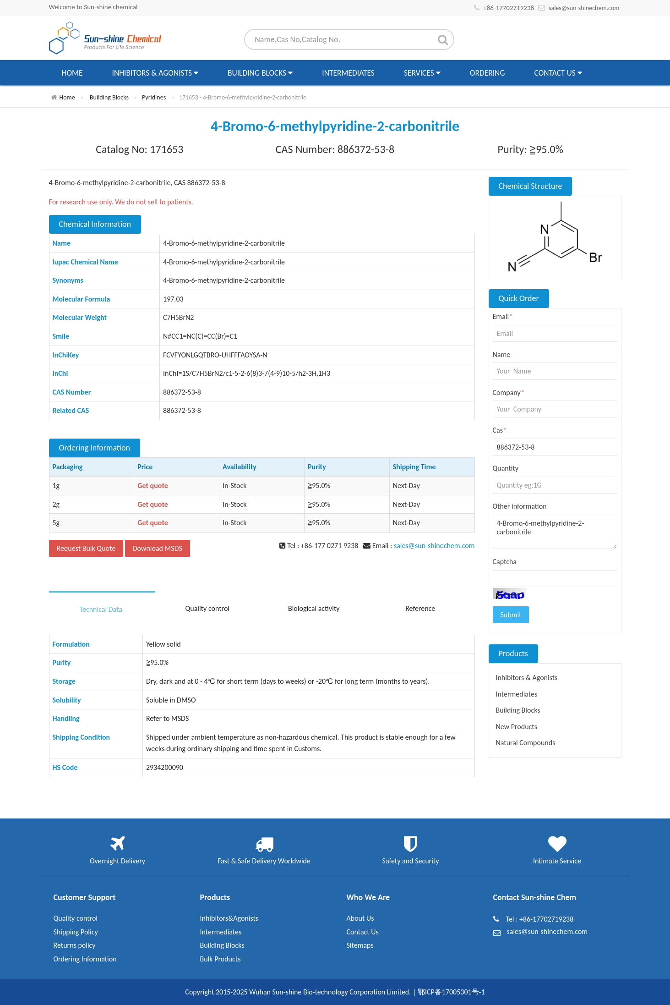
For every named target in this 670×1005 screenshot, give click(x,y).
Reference (420, 608)
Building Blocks (260, 72)
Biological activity (314, 608)
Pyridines (154, 97)
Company (508, 392)
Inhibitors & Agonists (155, 72)
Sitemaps (360, 945)
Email (503, 316)
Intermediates (348, 73)
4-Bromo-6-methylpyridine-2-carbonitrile (555, 532)
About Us (360, 918)
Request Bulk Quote (86, 548)
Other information (520, 506)
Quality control (207, 608)
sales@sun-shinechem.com (584, 8)
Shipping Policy (76, 932)
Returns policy (75, 945)
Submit (511, 614)
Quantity (506, 468)
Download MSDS (157, 548)
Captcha (505, 561)
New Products (516, 726)
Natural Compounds (526, 742)
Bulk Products (220, 959)
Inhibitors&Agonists (229, 918)
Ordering (487, 73)
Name (502, 354)
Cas (500, 430)
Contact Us (558, 72)
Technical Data (101, 609)
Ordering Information (85, 959)
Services (422, 72)
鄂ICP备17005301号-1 (451, 992)
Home (72, 73)
